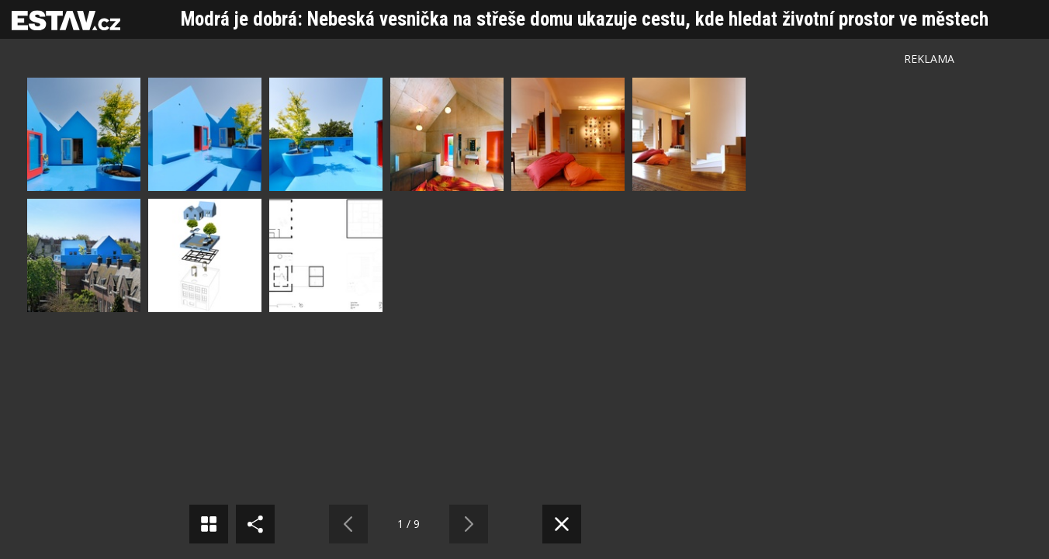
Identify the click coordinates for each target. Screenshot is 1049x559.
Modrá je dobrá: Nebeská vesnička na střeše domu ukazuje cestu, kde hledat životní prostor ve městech (584, 19)
